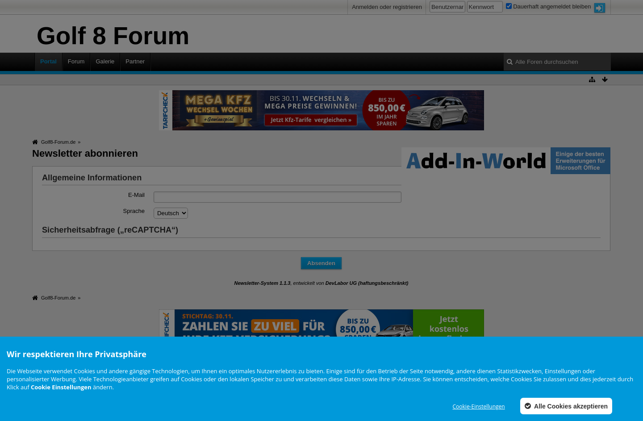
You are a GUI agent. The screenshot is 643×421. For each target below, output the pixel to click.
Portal (48, 61)
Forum (76, 61)
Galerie (105, 61)
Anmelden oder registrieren (387, 7)
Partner (135, 61)
